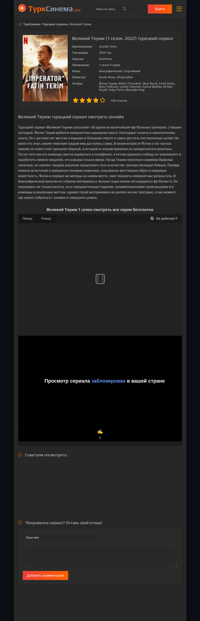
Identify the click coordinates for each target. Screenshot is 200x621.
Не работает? (164, 218)
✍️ (100, 434)
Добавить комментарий (45, 575)
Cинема (54, 8)
